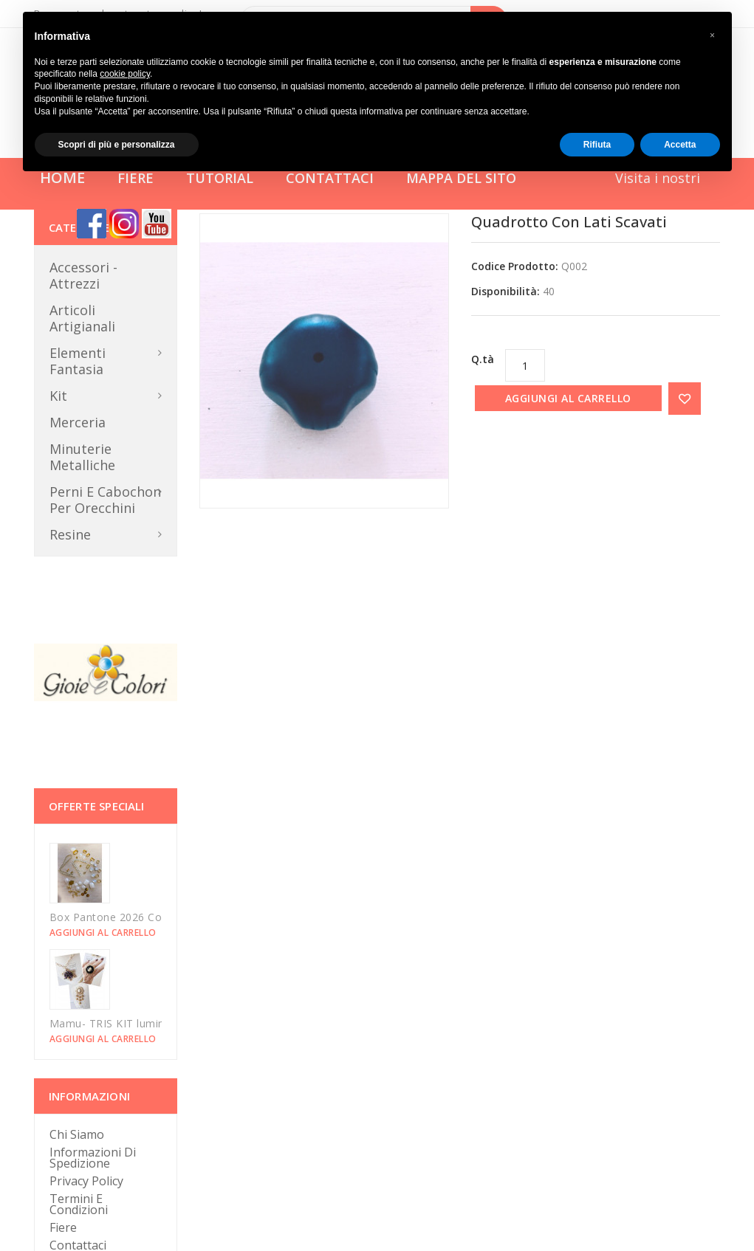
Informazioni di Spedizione (92, 1157)
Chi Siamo (76, 1134)
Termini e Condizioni (78, 1204)
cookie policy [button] (125, 74)
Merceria (77, 422)
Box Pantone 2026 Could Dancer (133, 917)
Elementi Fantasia (77, 361)
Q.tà (482, 359)
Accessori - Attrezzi (83, 275)
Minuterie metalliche (82, 457)
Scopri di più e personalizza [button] (116, 144)
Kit (58, 395)
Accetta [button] (680, 144)
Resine (70, 534)
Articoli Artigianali (82, 318)
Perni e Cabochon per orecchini (105, 500)
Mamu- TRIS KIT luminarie (116, 1023)
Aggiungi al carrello (568, 398)
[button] (712, 35)
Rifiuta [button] (597, 144)
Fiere (63, 1227)
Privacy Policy (86, 1181)
